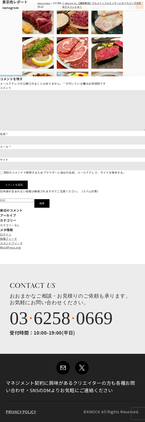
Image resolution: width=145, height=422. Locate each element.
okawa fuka (43, 3)
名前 (4, 134)
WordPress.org (10, 247)
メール (5, 147)
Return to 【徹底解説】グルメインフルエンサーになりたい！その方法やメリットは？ (101, 5)
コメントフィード (11, 243)
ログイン (5, 234)
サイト (4, 160)
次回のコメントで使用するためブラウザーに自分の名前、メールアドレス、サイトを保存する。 (64, 172)
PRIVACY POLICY (21, 411)
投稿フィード (8, 239)
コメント (5, 88)
